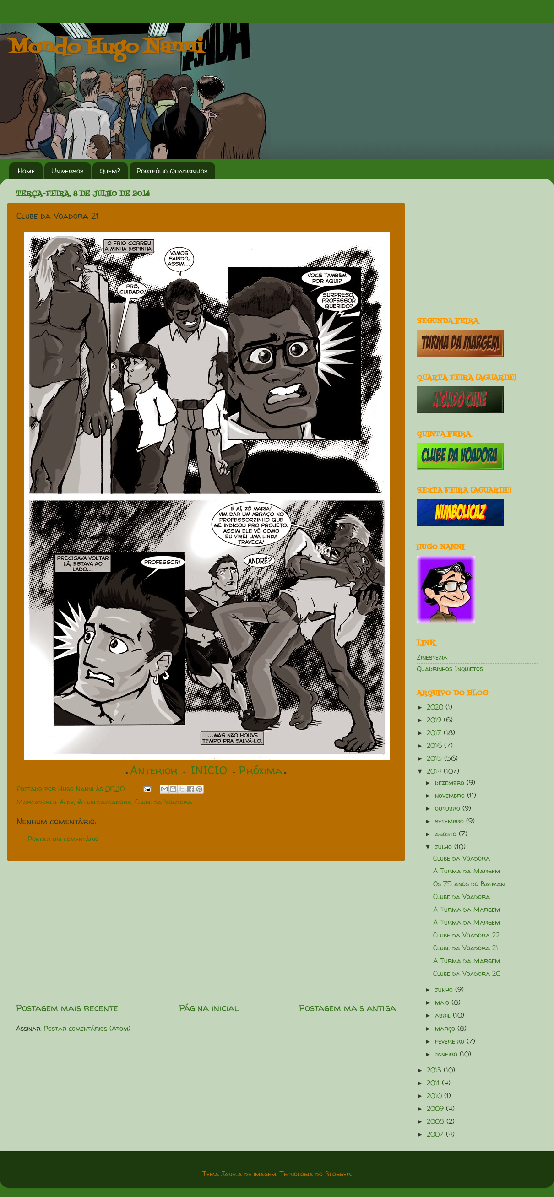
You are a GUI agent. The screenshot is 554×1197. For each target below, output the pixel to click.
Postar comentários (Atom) (87, 1028)
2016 (435, 745)
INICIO (209, 770)
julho (444, 846)
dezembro (451, 782)
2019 (435, 720)
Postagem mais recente (67, 1008)
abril (444, 1015)
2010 (435, 1095)
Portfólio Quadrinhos (172, 171)
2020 (436, 707)
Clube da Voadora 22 (466, 935)
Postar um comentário (63, 839)
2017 (435, 732)
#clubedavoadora (104, 802)
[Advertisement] (206, 931)
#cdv (67, 802)
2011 (434, 1083)
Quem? (109, 171)
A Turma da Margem (466, 871)
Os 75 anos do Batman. (469, 883)
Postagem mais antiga (347, 1008)
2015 (435, 758)
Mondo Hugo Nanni (106, 47)
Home (26, 171)
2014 (435, 771)
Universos (67, 171)
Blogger (338, 1174)
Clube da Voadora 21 (465, 948)
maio (443, 1002)
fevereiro (451, 1041)
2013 (435, 1070)
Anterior (154, 770)
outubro (448, 808)
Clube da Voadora (163, 802)
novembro (451, 795)
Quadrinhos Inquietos (450, 668)
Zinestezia (432, 657)
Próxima (260, 770)
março (446, 1028)
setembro (450, 821)
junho (445, 989)
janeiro (447, 1054)
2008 (436, 1121)
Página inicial (209, 1008)
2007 (436, 1134)
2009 (436, 1108)
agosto (447, 834)
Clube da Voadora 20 (466, 973)
